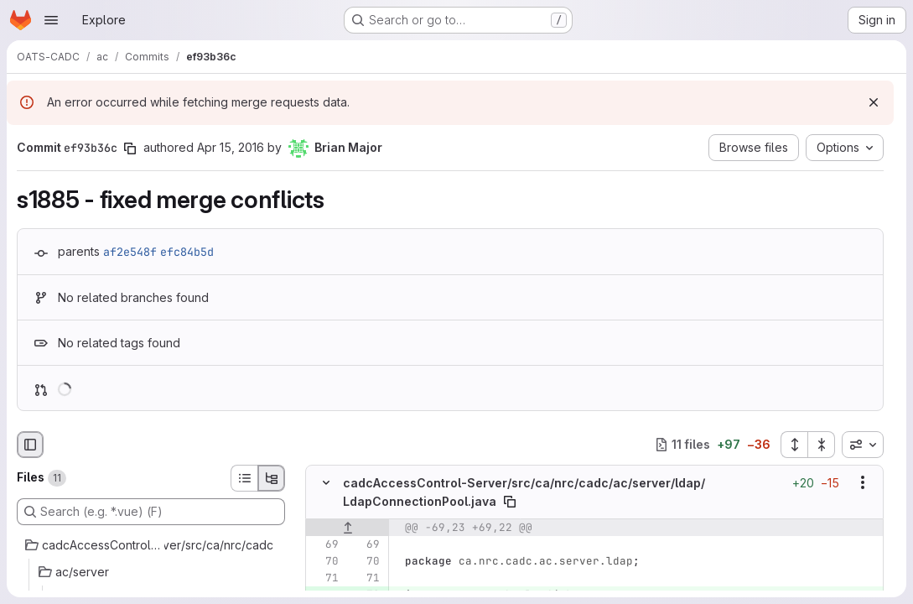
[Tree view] (271, 478)
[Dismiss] (874, 102)
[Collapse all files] (821, 444)
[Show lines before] (347, 526)
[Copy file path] (510, 501)
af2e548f (130, 251)
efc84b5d (187, 251)
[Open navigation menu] (51, 20)
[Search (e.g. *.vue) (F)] (151, 511)
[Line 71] (324, 577)
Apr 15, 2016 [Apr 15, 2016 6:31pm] (230, 147)
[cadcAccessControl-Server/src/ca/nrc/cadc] (150, 545)
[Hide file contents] (326, 482)
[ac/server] (150, 572)
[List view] (244, 478)
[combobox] (863, 444)
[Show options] (863, 482)
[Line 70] (324, 560)
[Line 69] (324, 543)
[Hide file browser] (30, 444)
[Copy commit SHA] (130, 148)
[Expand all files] (794, 444)
